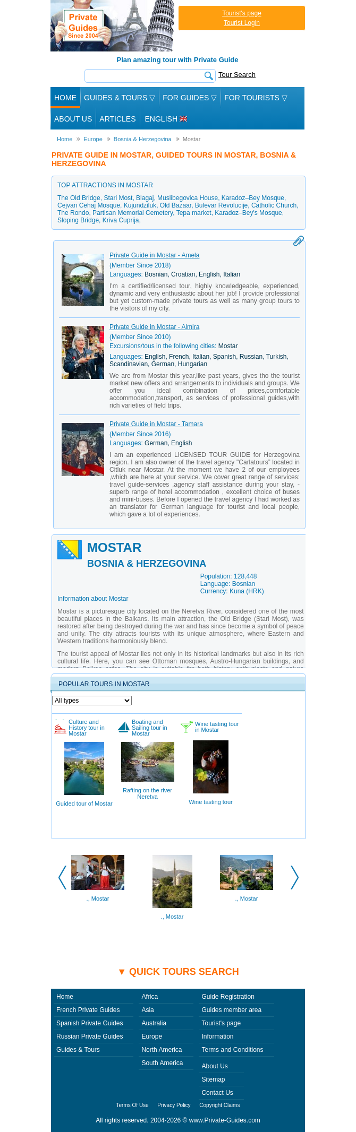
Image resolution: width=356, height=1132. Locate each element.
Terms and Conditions (232, 1049)
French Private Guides (88, 1010)
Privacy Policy (173, 1105)
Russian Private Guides (89, 1036)
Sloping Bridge (78, 220)
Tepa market (193, 213)
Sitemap (213, 1079)
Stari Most (118, 198)
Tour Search (237, 75)
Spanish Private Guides (89, 1023)
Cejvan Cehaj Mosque (88, 205)
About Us (73, 119)
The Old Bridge (78, 198)
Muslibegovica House (187, 198)
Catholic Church (273, 205)
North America (161, 1049)
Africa (149, 996)
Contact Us (217, 1092)
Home (65, 97)
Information (217, 1036)
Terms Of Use (132, 1105)
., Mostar (98, 898)
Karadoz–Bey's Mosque (248, 213)
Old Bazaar (175, 205)
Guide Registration (227, 996)
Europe (151, 1036)
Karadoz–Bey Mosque (253, 198)
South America (162, 1063)
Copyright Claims (219, 1105)
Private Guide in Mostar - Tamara (156, 424)
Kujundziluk (140, 205)
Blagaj (145, 198)
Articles (117, 119)
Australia (153, 1023)
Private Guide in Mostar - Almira (154, 327)
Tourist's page (241, 13)
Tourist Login (242, 23)
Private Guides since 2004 (113, 25)
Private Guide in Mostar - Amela (154, 255)
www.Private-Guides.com (224, 1120)
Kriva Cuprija (121, 220)
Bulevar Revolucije (221, 205)
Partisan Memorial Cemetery (132, 213)
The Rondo (73, 213)
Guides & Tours (78, 1049)
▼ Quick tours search (178, 971)
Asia (147, 1010)
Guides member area (231, 1010)
